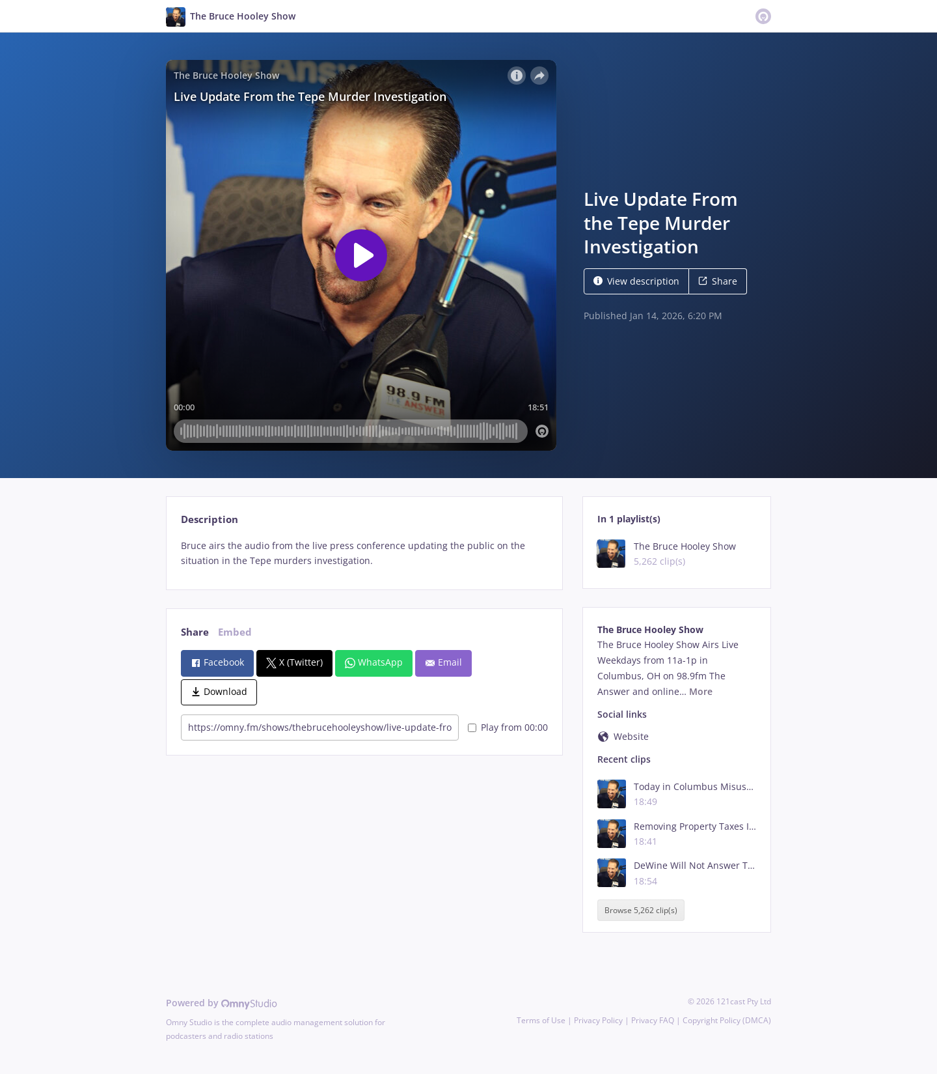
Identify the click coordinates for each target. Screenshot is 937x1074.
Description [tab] (209, 519)
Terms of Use (541, 1020)
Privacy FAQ (652, 1020)
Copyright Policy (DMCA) (727, 1020)
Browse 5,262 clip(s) (640, 910)
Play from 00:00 (508, 727)
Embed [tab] (235, 632)
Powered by (221, 1002)
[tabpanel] (364, 553)
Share (717, 281)
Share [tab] (195, 632)
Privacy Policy (598, 1020)
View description (636, 281)
